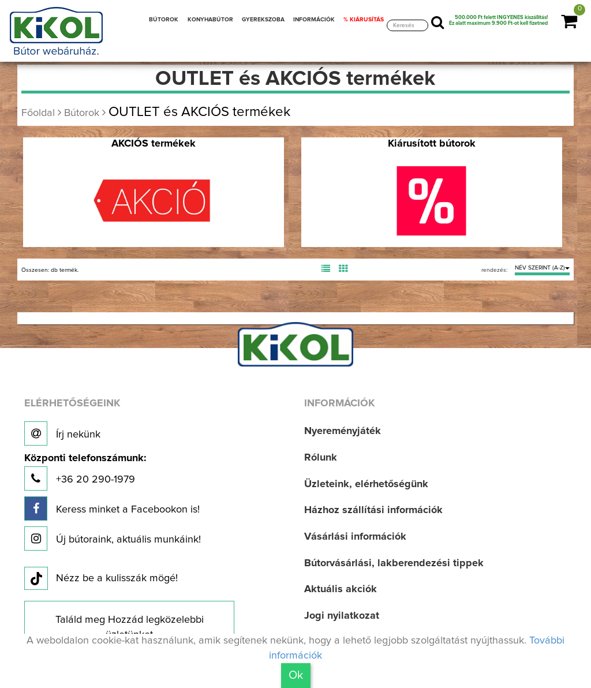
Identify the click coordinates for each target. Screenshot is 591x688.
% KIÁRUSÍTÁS (363, 20)
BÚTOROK (163, 20)
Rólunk (320, 458)
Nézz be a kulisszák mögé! (101, 578)
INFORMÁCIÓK (314, 20)
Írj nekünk (62, 433)
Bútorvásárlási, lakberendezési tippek (394, 563)
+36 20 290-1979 (85, 472)
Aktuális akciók (340, 589)
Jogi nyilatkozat (341, 616)
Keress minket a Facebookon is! (112, 508)
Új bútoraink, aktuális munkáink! (112, 538)
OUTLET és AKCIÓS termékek (199, 112)
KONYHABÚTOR (210, 20)
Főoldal (38, 113)
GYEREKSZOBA (263, 20)
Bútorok (81, 113)
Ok (296, 675)
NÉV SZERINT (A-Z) (542, 268)
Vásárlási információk (355, 537)
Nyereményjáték (342, 431)
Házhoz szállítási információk (373, 510)
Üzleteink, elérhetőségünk (366, 484)
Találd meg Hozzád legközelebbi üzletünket (129, 627)
